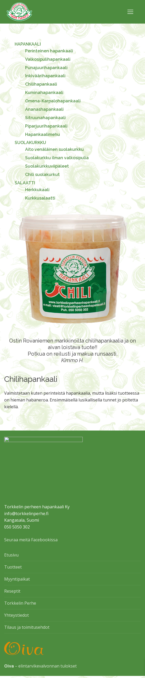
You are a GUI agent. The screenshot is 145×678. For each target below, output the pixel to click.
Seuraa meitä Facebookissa (31, 542)
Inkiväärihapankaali (45, 75)
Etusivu (11, 557)
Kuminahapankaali (44, 92)
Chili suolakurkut (42, 174)
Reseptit (12, 593)
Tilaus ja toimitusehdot (26, 629)
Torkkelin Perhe (20, 605)
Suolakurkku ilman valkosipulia (57, 157)
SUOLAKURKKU (31, 142)
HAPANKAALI (28, 44)
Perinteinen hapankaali (49, 50)
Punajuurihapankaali (46, 67)
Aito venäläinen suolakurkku (54, 149)
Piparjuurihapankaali (46, 126)
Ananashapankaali (44, 109)
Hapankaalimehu (42, 134)
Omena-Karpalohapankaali (53, 100)
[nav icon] (130, 11)
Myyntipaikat (17, 581)
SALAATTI (25, 182)
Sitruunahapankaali (45, 117)
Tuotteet (13, 569)
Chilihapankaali (41, 84)
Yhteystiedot (16, 617)
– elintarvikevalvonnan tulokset (40, 668)
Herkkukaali (37, 189)
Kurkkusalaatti (40, 198)
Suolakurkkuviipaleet (47, 166)
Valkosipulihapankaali (47, 59)
